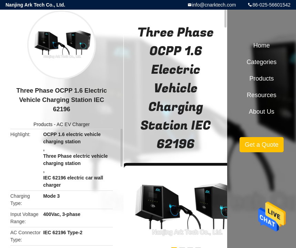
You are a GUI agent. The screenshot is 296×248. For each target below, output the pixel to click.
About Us (261, 111)
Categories (261, 62)
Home (261, 45)
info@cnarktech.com (214, 5)
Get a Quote (261, 144)
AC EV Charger (72, 124)
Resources (261, 95)
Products (42, 124)
